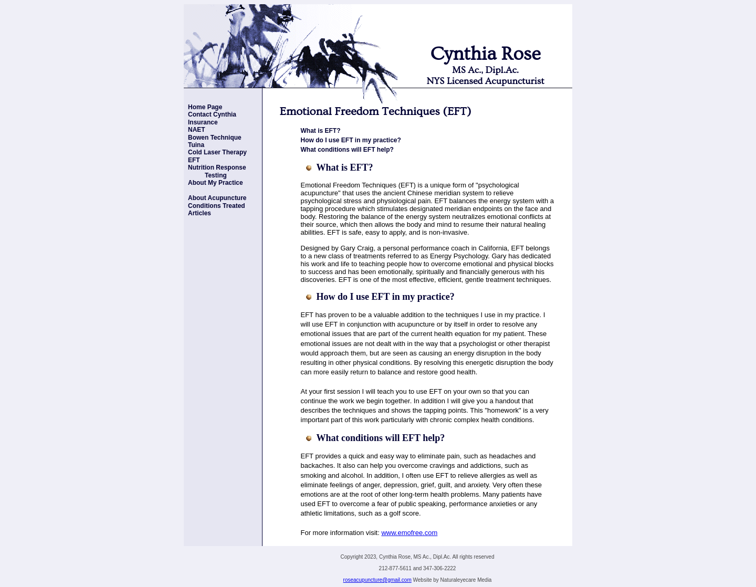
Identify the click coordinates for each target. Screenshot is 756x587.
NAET (196, 129)
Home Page (205, 107)
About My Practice (215, 182)
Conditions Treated (216, 205)
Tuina (196, 145)
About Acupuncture (217, 198)
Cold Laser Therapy (217, 152)
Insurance (203, 122)
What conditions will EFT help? (347, 149)
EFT (194, 160)
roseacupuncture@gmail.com (377, 580)
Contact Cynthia (212, 114)
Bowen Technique (215, 137)
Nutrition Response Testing (215, 171)
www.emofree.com (409, 533)
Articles (199, 213)
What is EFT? (321, 130)
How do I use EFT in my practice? (351, 140)
